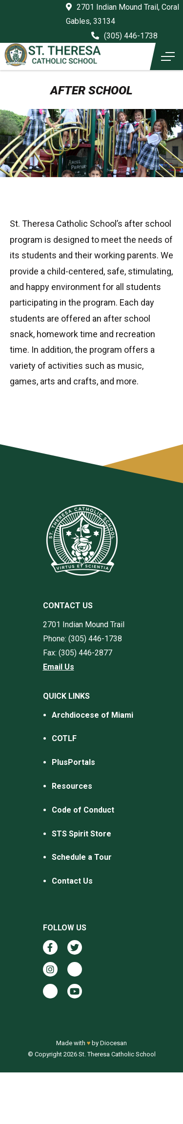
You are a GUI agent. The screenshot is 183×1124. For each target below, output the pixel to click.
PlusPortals (73, 762)
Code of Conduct (83, 810)
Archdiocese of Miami (92, 715)
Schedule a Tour (82, 857)
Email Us (58, 666)
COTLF (64, 738)
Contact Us (72, 881)
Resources (72, 786)
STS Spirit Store (81, 833)
